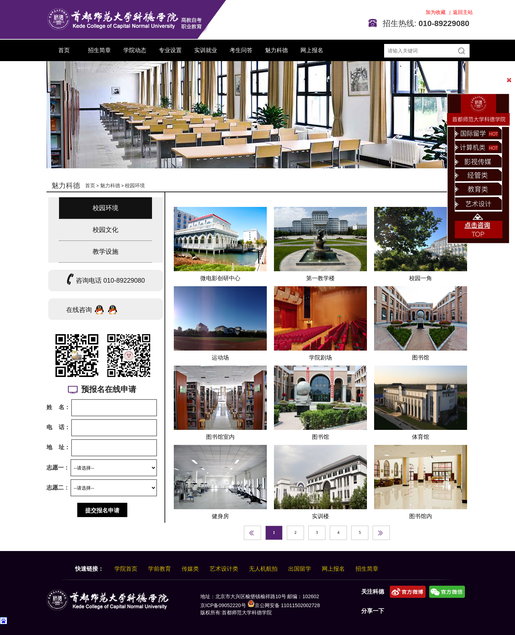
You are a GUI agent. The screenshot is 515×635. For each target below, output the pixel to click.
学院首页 (125, 569)
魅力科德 (276, 50)
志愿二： (57, 488)
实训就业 (205, 50)
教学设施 (105, 251)
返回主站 (463, 12)
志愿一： (57, 468)
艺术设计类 (224, 569)
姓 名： (58, 407)
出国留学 (299, 569)
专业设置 (170, 50)
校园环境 (135, 185)
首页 (64, 50)
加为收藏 (436, 12)
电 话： (58, 427)
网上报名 (311, 50)
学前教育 (159, 569)
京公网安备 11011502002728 (283, 605)
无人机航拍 (263, 569)
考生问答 (241, 50)
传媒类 (190, 569)
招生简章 (99, 50)
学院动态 (134, 50)
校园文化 (105, 229)
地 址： (58, 447)
